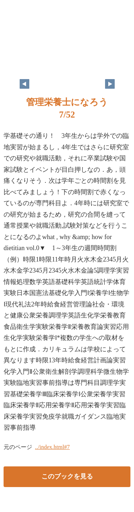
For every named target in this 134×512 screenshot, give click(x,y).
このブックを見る (67, 476)
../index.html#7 (52, 447)
